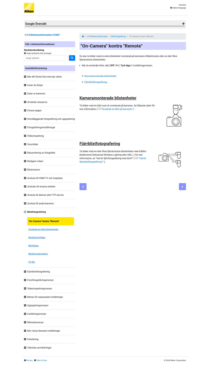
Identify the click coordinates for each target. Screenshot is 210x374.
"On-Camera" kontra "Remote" (43, 221)
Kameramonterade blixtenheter (100, 76)
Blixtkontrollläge (36, 237)
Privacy (29, 360)
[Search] (46, 58)
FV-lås (31, 262)
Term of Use (42, 360)
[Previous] (82, 186)
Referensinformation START (43, 35)
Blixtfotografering (118, 36)
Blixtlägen (33, 245)
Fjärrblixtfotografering (95, 82)
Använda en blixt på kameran (43, 229)
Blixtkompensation (38, 253)
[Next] (182, 186)
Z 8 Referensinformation (97, 36)
